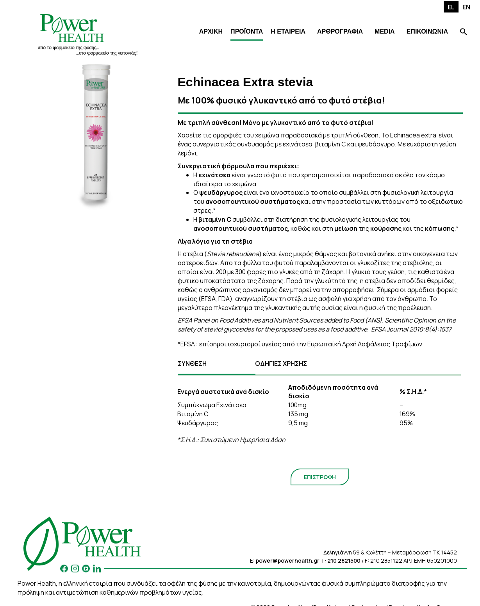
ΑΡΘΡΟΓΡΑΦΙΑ (340, 31)
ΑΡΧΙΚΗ (211, 31)
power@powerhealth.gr (287, 560)
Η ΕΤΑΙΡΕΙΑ (288, 31)
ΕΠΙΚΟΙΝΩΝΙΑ (427, 31)
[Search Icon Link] (463, 32)
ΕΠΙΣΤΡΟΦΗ (320, 477)
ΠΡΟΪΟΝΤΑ (246, 31)
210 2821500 (343, 560)
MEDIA (385, 31)
